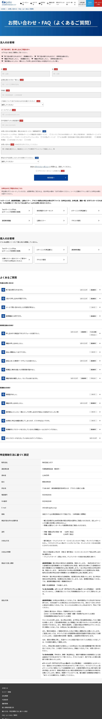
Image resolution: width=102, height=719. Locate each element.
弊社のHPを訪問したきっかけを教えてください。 (20, 158)
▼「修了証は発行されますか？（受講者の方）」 (17, 56)
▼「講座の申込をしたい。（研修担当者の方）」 (47, 59)
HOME (3, 9)
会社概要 (5, 696)
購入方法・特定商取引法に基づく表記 (14, 711)
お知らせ (5, 688)
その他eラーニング (49, 137)
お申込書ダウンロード (82, 3)
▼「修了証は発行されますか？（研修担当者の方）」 (52, 56)
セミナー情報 (69, 3)
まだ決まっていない (16, 140)
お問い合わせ (19, 144)
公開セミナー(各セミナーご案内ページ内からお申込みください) (14, 259)
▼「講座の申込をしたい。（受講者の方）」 (15, 59)
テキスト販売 (76, 220)
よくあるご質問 (11, 52)
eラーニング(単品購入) (79, 211)
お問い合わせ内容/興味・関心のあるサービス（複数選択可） (23, 131)
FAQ (75, 3)
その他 (28, 140)
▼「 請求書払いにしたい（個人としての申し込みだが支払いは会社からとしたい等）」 (30, 61)
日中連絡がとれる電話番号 (12, 120)
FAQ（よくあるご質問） (10, 715)
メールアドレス (8, 110)
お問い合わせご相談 (98, 3)
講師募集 (5, 703)
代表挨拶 (5, 700)
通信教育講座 (6, 220)
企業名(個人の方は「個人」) (12, 80)
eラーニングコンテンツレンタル (28, 137)
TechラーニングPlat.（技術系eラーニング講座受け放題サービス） (25, 134)
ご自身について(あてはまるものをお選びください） (20, 101)
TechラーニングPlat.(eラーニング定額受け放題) (11, 210)
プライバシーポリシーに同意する (51, 171)
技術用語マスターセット (45, 211)
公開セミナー (41, 220)
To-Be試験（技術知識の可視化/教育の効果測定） (76, 137)
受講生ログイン (90, 3)
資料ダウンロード (60, 3)
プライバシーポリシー (42, 167)
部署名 (5, 90)
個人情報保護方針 (8, 707)
